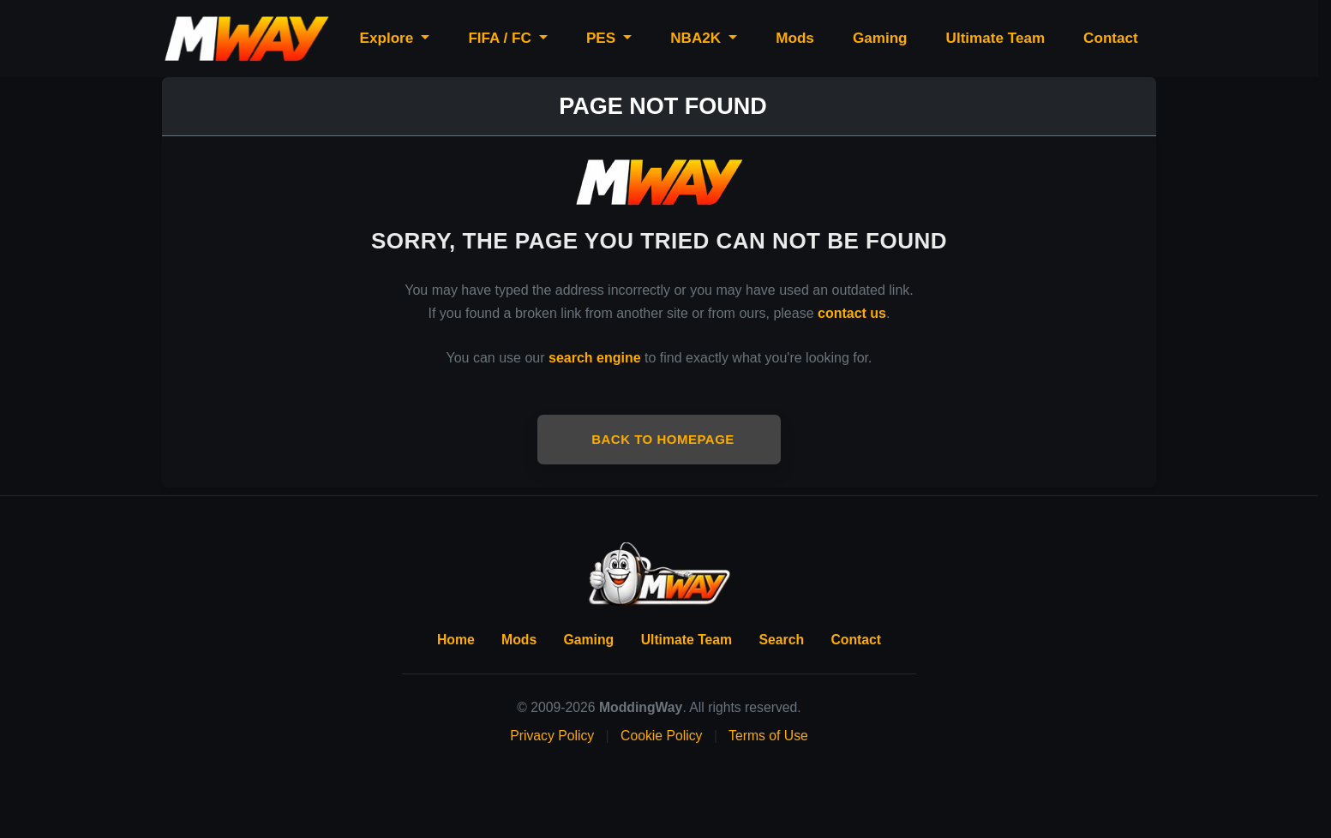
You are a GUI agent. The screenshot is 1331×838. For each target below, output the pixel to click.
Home (456, 639)
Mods (795, 38)
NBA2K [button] (697, 38)
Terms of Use (768, 735)
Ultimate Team (996, 38)
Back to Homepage (662, 439)
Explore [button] (388, 38)
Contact (1110, 38)
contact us (852, 313)
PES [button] (603, 38)
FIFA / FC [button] (501, 38)
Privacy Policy (552, 735)
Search (782, 639)
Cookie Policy (661, 735)
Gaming (880, 38)
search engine (595, 357)
